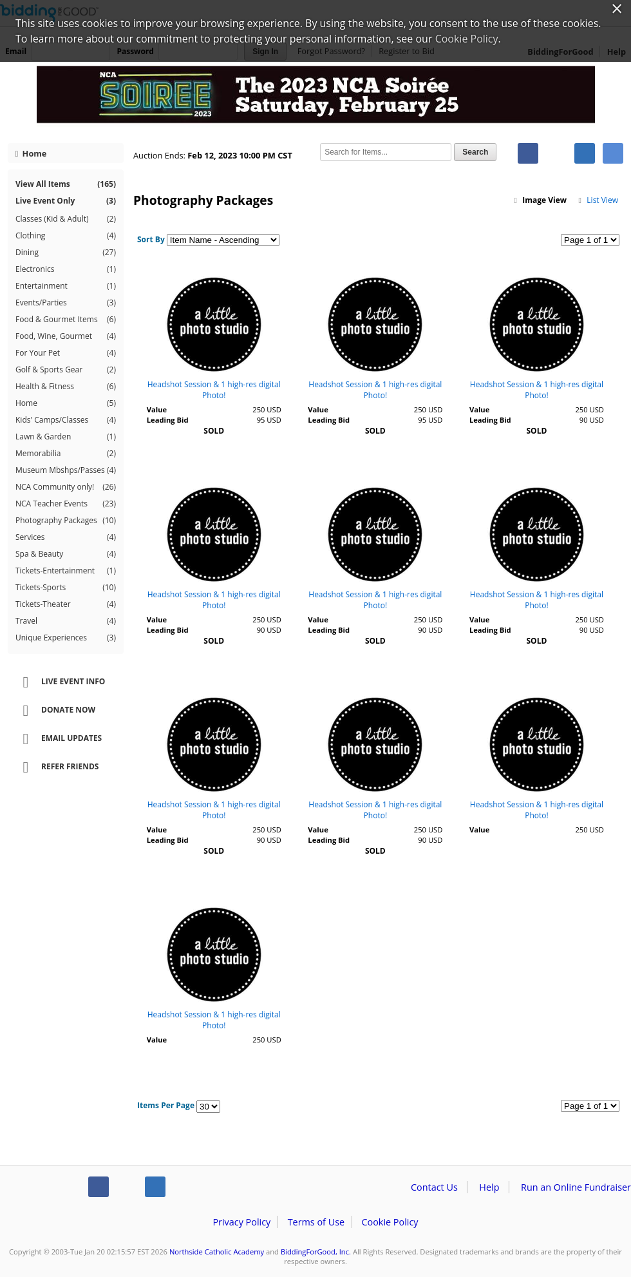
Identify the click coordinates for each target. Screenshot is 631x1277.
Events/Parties (65, 302)
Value (157, 409)
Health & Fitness (65, 386)
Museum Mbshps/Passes (65, 470)
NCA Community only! (65, 487)
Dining (65, 252)
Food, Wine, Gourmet (65, 336)
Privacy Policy (241, 1222)
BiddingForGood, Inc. (316, 1251)
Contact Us (434, 1187)
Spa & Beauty (65, 554)
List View (597, 200)
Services (65, 537)
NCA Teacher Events (65, 503)
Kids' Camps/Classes (65, 420)
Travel (65, 621)
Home (31, 153)
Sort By (151, 239)
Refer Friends (56, 767)
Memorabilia (65, 453)
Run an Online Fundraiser (576, 1187)
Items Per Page (165, 1105)
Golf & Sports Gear (65, 369)
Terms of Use (316, 1222)
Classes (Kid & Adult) (65, 219)
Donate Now (54, 710)
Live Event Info (59, 682)
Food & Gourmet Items (65, 319)
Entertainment (65, 286)
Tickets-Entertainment (65, 570)
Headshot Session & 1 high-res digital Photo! (214, 390)
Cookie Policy (389, 1222)
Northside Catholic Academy (216, 1251)
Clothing (65, 235)
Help (489, 1187)
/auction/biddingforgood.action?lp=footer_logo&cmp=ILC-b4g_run (39, 1189)
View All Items (65, 183)
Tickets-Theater (65, 604)
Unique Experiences (65, 637)
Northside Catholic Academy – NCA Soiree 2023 (315, 98)
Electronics (65, 269)
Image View (540, 200)
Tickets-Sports (65, 587)
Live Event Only (65, 200)
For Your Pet (65, 353)
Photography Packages (65, 520)
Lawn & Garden (65, 436)
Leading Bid (168, 420)
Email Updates (58, 739)
